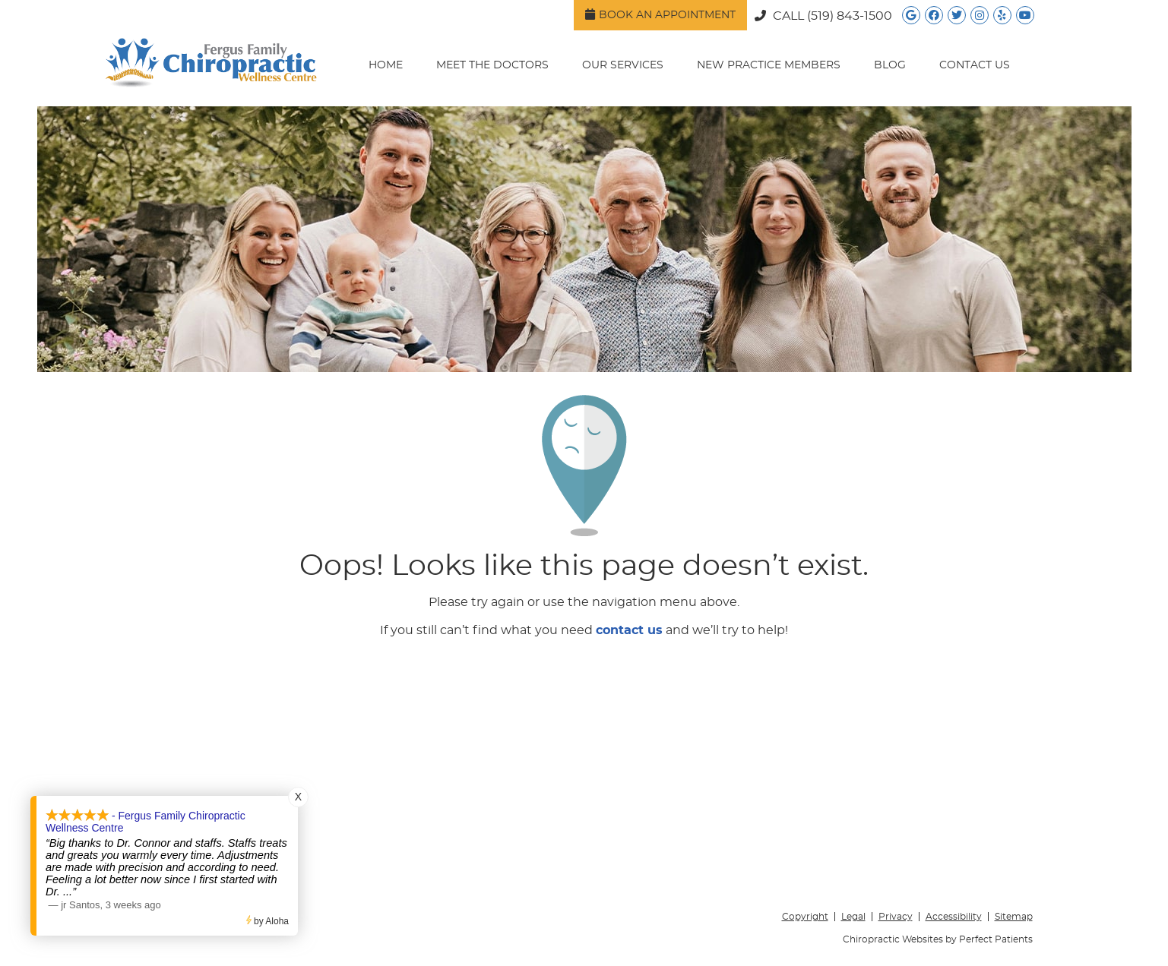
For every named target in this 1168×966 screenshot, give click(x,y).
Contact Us (974, 65)
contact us (629, 630)
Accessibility (954, 916)
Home (386, 65)
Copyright (805, 916)
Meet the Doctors (492, 65)
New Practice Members (768, 65)
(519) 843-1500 (849, 16)
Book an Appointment (660, 14)
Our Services (622, 65)
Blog (890, 65)
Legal (853, 916)
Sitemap (1014, 916)
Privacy (895, 916)
